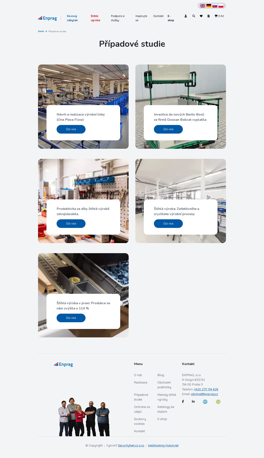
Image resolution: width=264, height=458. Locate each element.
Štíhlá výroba (95, 18)
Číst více (71, 129)
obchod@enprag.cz (204, 394)
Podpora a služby (117, 18)
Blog (160, 375)
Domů (41, 31)
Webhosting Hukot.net (163, 445)
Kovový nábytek (72, 18)
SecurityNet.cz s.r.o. (131, 445)
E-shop (171, 18)
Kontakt (158, 16)
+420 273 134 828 (206, 389)
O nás (138, 375)
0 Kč (219, 16)
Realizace (140, 382)
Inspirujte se (141, 18)
